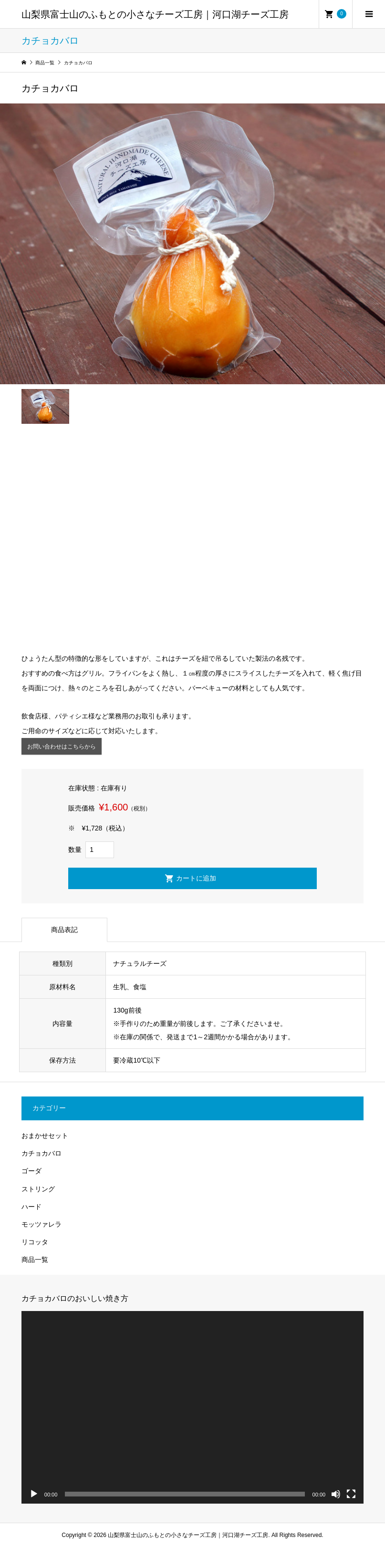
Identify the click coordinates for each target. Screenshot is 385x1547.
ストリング (38, 1189)
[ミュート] (336, 1494)
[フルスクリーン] (351, 1494)
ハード (31, 1206)
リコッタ (34, 1242)
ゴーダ (31, 1171)
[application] (192, 1407)
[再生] (34, 1494)
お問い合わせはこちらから (61, 746)
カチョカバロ (41, 1153)
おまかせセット (44, 1135)
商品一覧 (34, 1259)
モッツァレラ (41, 1224)
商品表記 (64, 929)
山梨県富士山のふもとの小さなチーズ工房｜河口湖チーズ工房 (155, 14)
